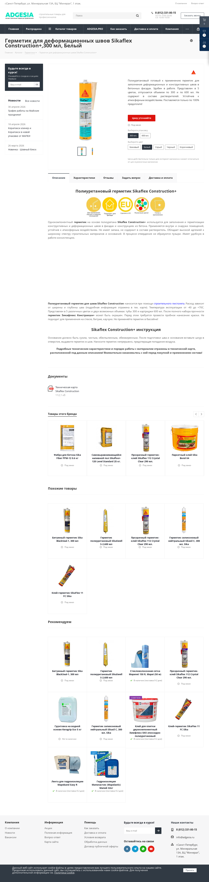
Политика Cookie (64, 872)
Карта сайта (51, 841)
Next (201, 414)
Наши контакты (182, 822)
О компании (12, 828)
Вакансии (10, 837)
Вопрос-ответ (52, 837)
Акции (48, 828)
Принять (190, 870)
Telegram (135, 849)
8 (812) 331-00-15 (165, 12)
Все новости (32, 100)
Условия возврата (95, 837)
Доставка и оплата (95, 832)
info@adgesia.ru (185, 837)
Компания (12, 822)
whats (143, 849)
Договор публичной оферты (101, 846)
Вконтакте (127, 849)
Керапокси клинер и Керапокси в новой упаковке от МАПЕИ (19, 132)
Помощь (90, 822)
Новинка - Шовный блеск (22, 149)
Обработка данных (95, 841)
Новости (10, 832)
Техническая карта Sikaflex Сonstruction (67, 389)
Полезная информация (58, 832)
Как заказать (91, 828)
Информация (54, 822)
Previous (196, 414)
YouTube (151, 849)
